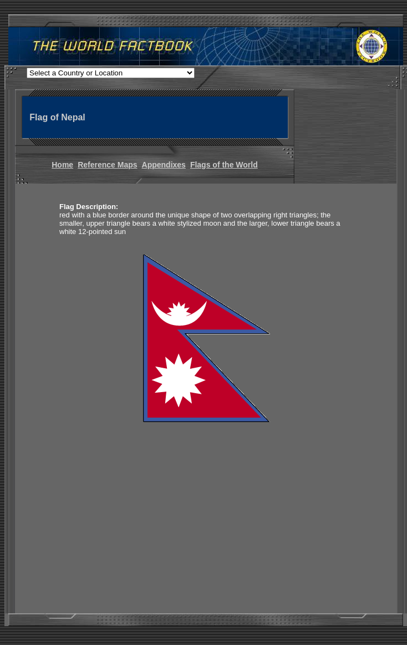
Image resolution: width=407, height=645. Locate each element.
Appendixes (164, 164)
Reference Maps (107, 164)
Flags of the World (224, 164)
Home (62, 164)
